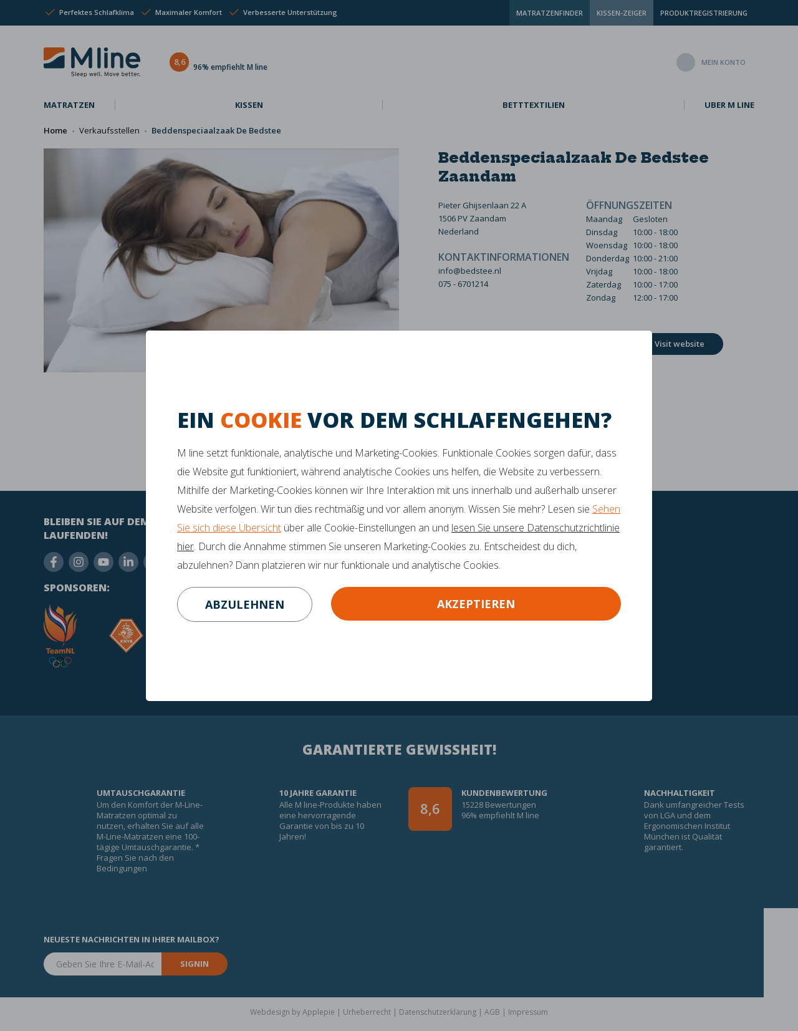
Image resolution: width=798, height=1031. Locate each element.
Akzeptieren (476, 603)
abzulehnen (244, 604)
